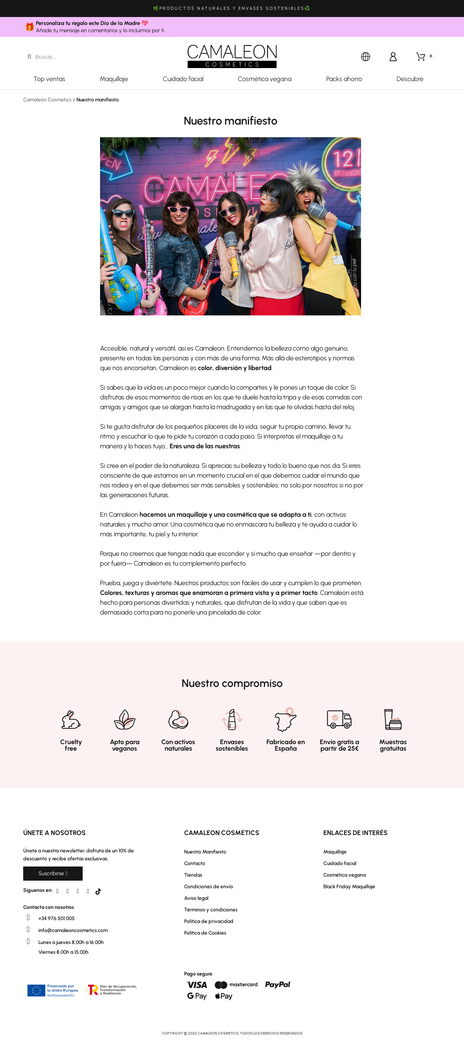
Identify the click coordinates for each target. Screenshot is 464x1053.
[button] (53, 874)
